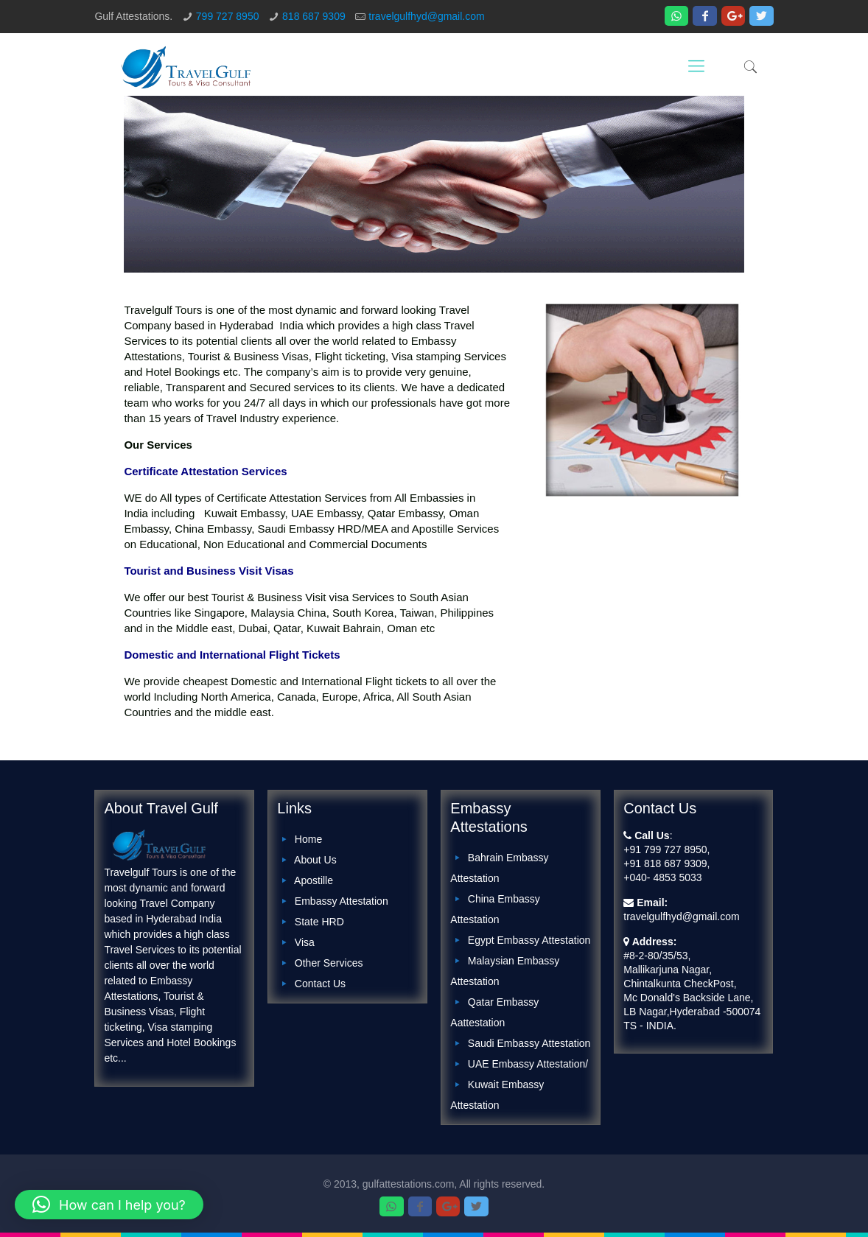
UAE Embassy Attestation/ (528, 1064)
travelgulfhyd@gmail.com (426, 16)
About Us (315, 860)
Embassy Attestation (341, 901)
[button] (109, 1204)
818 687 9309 (314, 16)
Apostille (313, 880)
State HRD (319, 922)
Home (308, 839)
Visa (305, 942)
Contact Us (320, 983)
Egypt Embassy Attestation (529, 940)
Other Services (329, 963)
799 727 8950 (227, 16)
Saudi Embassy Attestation (529, 1043)
